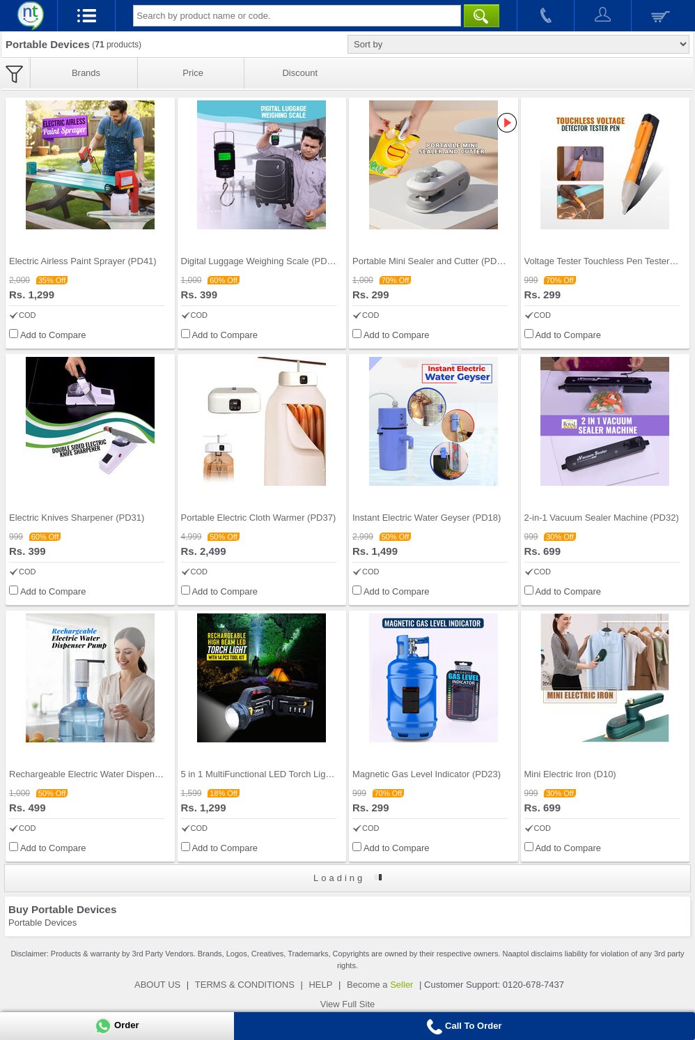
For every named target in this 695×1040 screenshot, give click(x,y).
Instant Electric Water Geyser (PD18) (426, 517)
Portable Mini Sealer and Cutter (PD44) (431, 261)
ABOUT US (157, 984)
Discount (300, 73)
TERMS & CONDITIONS (245, 984)
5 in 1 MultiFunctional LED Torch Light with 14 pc (279, 774)
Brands (86, 73)
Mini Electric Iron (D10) (570, 774)
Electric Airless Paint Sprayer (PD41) (83, 261)
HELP (320, 984)
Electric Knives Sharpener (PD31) (76, 517)
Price (192, 73)
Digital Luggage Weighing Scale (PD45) (261, 261)
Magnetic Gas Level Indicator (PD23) (426, 774)
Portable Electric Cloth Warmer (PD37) (258, 517)
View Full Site (347, 1004)
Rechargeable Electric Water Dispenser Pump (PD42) (116, 774)
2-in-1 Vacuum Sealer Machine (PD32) (601, 517)
